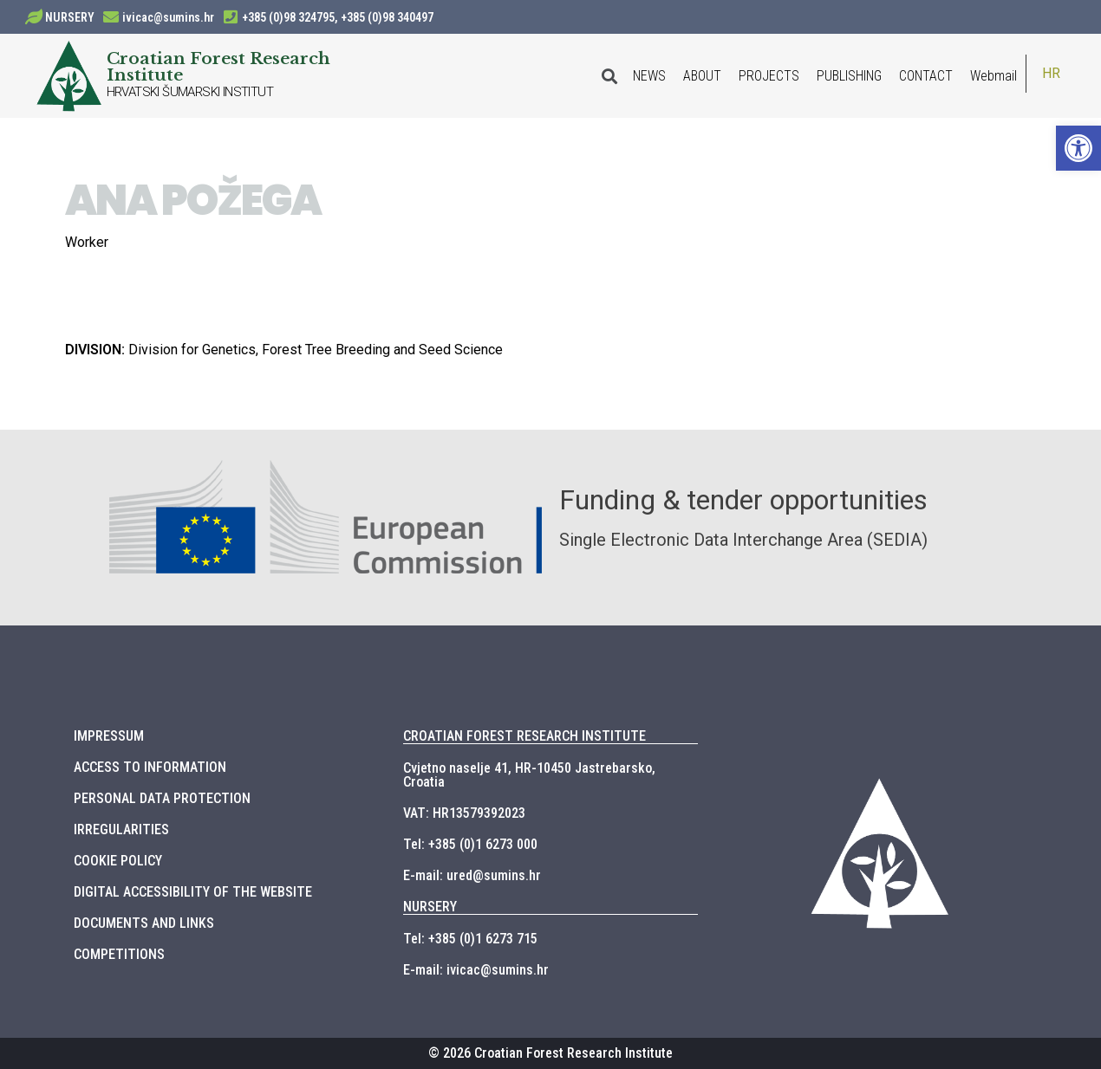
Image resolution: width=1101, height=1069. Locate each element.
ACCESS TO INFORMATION (150, 767)
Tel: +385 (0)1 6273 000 (470, 844)
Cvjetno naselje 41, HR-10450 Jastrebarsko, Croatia (529, 775)
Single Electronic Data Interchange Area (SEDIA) (743, 539)
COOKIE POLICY (118, 860)
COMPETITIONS (119, 954)
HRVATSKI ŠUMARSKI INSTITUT (190, 92)
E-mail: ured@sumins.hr (472, 875)
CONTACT (926, 76)
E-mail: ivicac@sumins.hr (476, 970)
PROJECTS (769, 76)
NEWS (649, 76)
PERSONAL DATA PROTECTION (162, 798)
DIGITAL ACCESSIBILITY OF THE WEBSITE (193, 892)
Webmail (993, 76)
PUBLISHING (849, 76)
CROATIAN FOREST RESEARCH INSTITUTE (524, 736)
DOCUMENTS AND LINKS (144, 923)
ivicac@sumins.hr (168, 17)
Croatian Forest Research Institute (218, 66)
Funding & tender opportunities (743, 499)
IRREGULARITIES (121, 829)
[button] (1078, 148)
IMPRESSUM (109, 736)
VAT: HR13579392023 (464, 813)
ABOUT (702, 76)
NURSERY (69, 17)
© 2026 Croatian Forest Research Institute (550, 1053)
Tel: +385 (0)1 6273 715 (470, 938)
